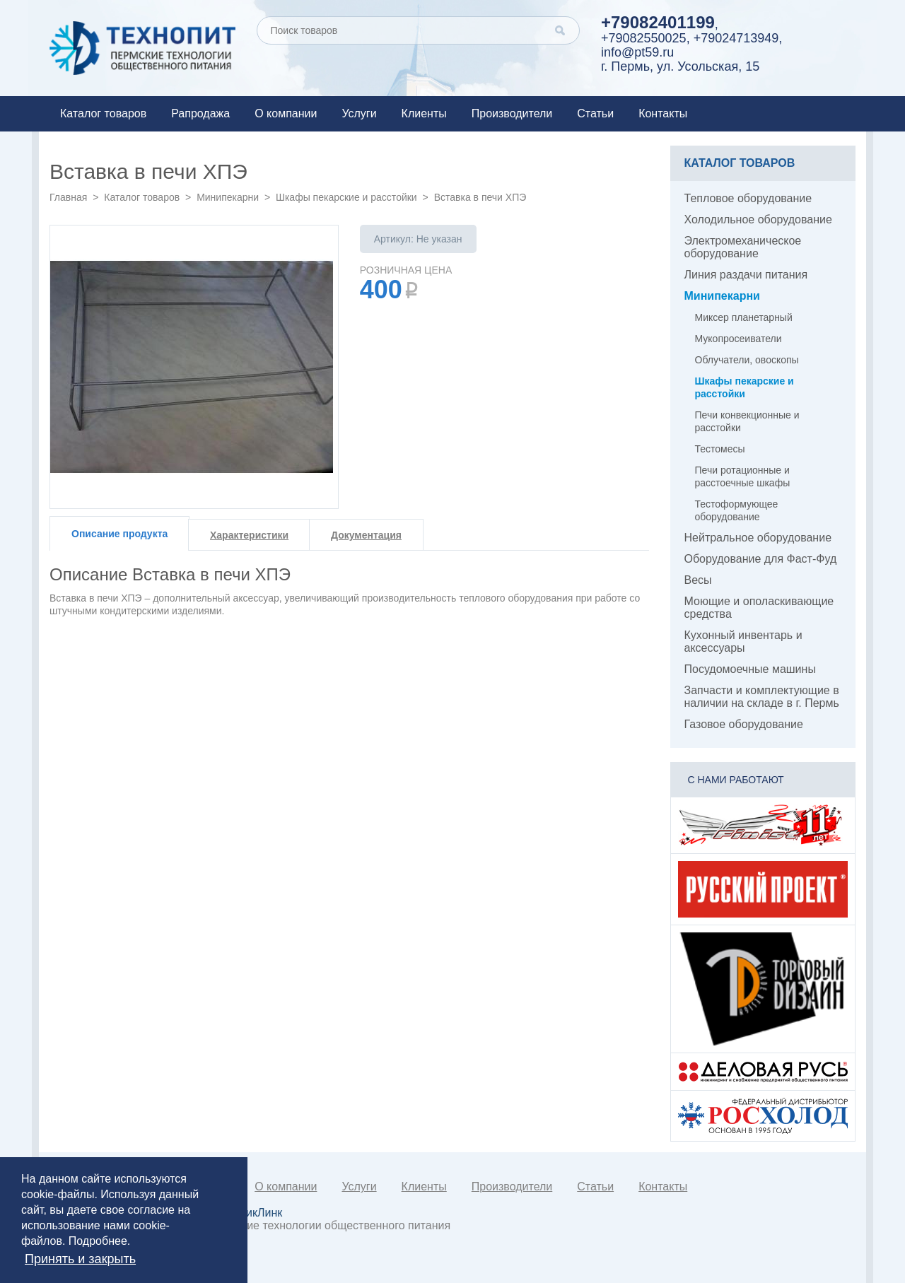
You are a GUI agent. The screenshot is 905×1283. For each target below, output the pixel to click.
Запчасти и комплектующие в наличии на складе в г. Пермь (761, 696)
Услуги (358, 113)
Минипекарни (228, 197)
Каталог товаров (103, 113)
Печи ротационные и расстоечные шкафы (742, 476)
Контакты (662, 113)
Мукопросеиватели (738, 338)
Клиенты (424, 113)
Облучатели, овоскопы (747, 359)
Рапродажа (200, 113)
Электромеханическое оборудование (743, 247)
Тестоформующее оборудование (736, 510)
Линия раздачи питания (746, 275)
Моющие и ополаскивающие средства (759, 607)
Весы (698, 580)
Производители (512, 113)
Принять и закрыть (80, 1259)
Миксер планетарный (744, 317)
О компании (286, 113)
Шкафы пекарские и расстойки (346, 197)
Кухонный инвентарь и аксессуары (743, 641)
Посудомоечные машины (750, 669)
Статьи (595, 113)
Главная (68, 197)
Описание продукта (119, 533)
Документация (366, 535)
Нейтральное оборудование (758, 538)
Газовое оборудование (743, 724)
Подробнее (98, 1241)
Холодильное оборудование (758, 219)
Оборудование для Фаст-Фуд (760, 559)
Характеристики (249, 535)
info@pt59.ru (637, 52)
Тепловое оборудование (748, 198)
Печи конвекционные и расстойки (747, 421)
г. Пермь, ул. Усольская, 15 (680, 66)
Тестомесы (720, 449)
